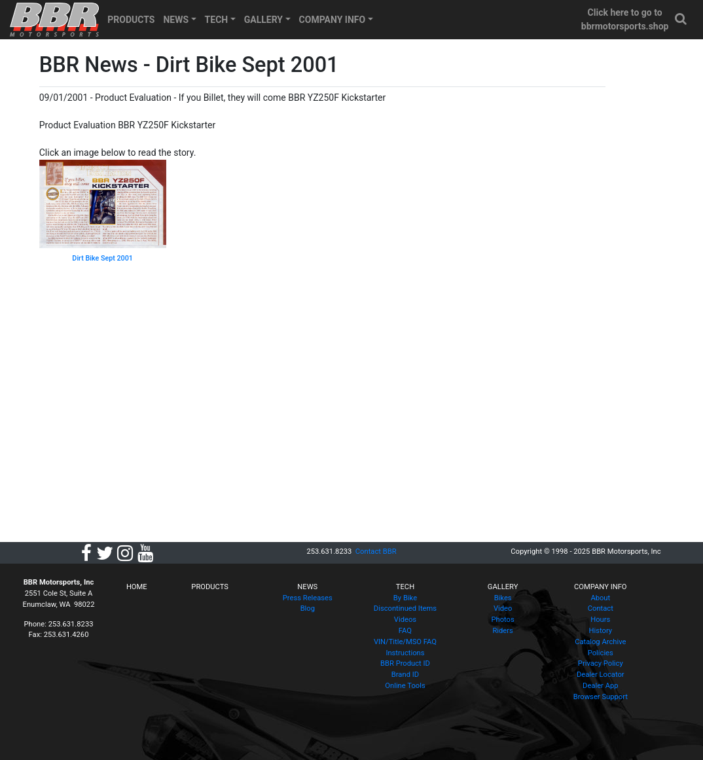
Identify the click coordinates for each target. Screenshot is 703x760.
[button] (681, 19)
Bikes (503, 598)
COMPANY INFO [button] (332, 19)
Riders (502, 630)
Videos (405, 619)
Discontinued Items (405, 608)
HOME (136, 587)
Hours (600, 619)
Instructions (405, 653)
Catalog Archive (600, 642)
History (600, 630)
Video (503, 608)
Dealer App (600, 685)
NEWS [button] (176, 19)
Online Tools (405, 685)
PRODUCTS (130, 19)
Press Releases (308, 598)
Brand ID (405, 674)
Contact (600, 608)
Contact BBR (376, 551)
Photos (502, 619)
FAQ (405, 630)
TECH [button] (216, 19)
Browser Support (600, 697)
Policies (600, 653)
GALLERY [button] (263, 19)
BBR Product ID (405, 663)
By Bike (405, 598)
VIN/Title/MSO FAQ (405, 642)
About (600, 598)
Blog (307, 608)
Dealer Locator (600, 674)
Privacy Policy (600, 663)
